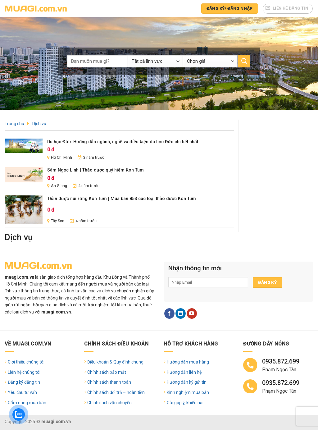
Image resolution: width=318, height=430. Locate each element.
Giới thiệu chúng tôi (26, 361)
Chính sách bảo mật (106, 372)
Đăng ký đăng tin (24, 382)
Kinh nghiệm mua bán (188, 392)
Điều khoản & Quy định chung (115, 361)
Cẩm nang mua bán (27, 402)
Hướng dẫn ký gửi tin (187, 382)
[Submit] (244, 61)
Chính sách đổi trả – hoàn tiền (116, 392)
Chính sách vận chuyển (109, 402)
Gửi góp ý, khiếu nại (185, 402)
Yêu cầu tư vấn (22, 392)
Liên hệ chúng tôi (24, 372)
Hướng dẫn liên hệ (184, 372)
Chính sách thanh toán (109, 382)
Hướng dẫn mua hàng (188, 361)
